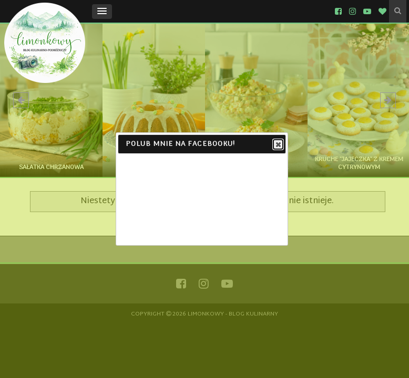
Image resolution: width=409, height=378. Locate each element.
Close (277, 145)
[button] (102, 11)
